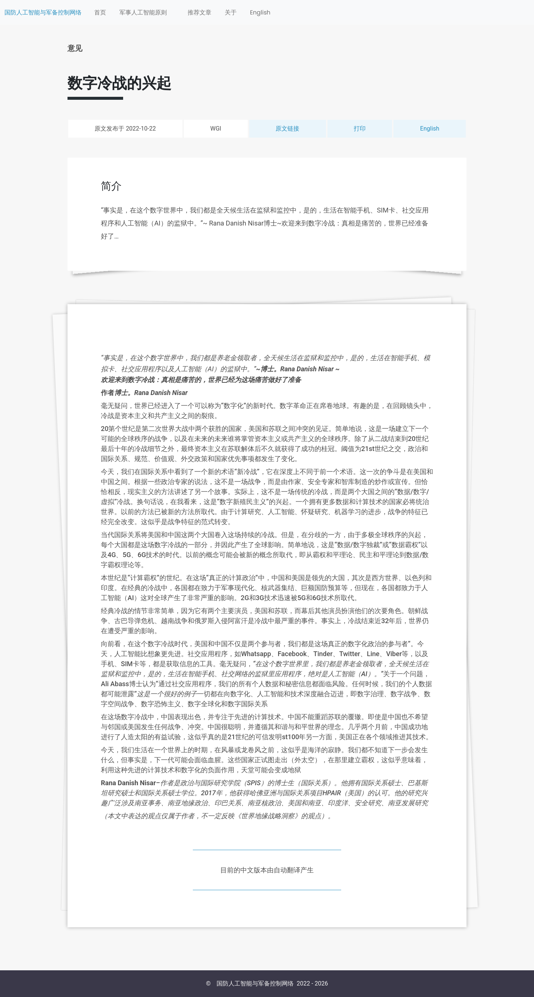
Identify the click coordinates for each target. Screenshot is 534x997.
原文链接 (287, 128)
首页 (100, 12)
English (260, 12)
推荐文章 (199, 12)
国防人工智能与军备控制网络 (43, 12)
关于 (231, 12)
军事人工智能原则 (143, 12)
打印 (360, 128)
